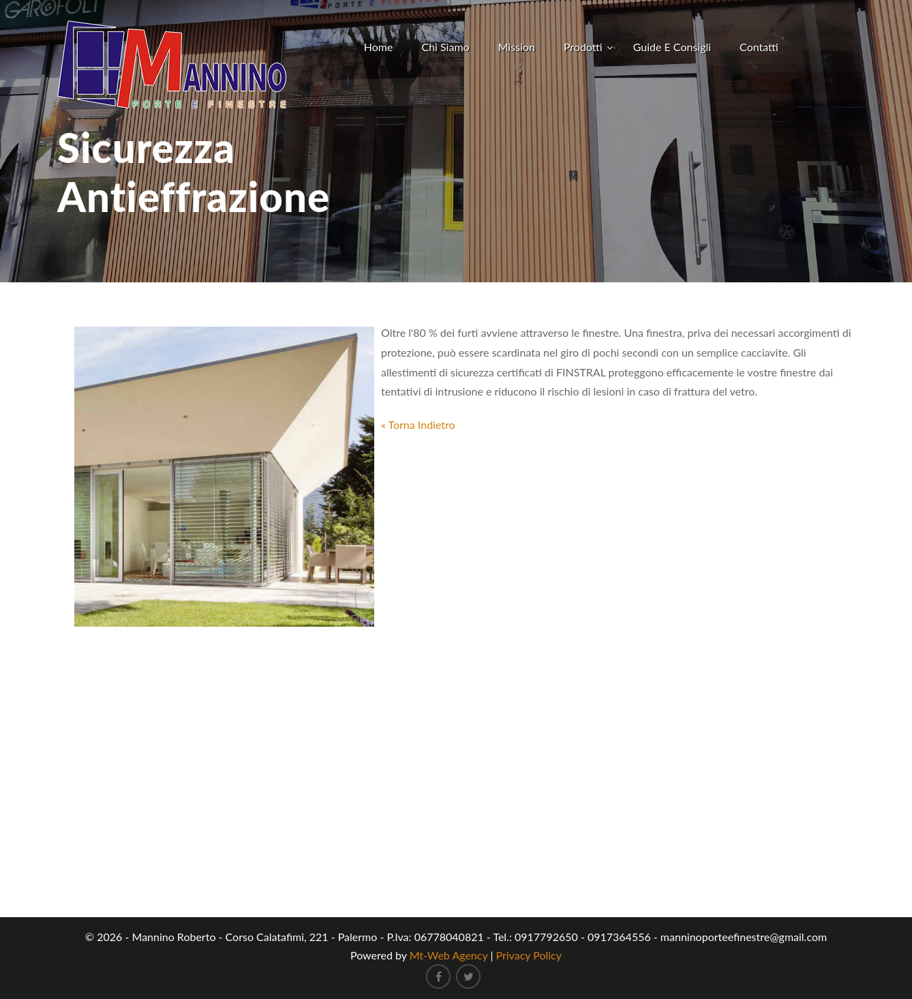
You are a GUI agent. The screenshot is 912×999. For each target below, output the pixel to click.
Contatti (759, 46)
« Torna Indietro (418, 424)
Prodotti (583, 46)
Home (378, 46)
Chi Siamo (445, 46)
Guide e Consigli (672, 46)
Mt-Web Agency (449, 955)
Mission (516, 46)
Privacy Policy (529, 955)
